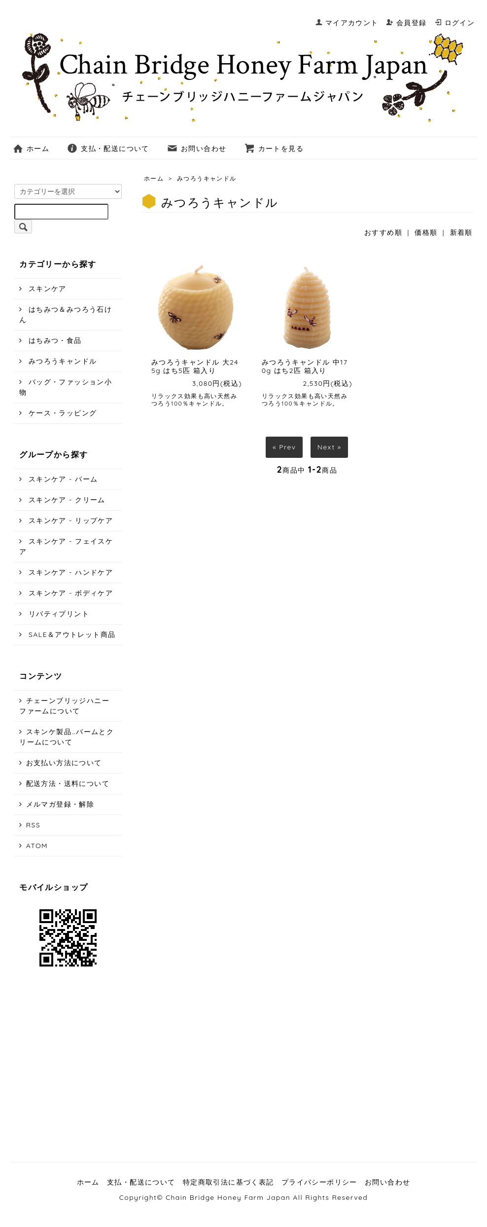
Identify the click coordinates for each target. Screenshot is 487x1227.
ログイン (454, 22)
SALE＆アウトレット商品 (71, 634)
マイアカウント (347, 22)
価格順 (426, 232)
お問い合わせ (196, 148)
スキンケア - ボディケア (69, 593)
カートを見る (274, 148)
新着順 (461, 232)
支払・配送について (108, 148)
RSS (33, 824)
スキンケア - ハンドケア (69, 572)
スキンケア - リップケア (69, 520)
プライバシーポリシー (319, 1182)
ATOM (37, 845)
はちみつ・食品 (54, 340)
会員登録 (406, 22)
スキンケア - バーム (62, 479)
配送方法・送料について (67, 783)
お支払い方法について (64, 762)
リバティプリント (57, 613)
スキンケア (46, 288)
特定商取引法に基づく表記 (228, 1182)
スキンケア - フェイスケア (66, 546)
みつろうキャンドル (207, 178)
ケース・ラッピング (61, 413)
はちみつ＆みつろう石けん (65, 314)
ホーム (30, 148)
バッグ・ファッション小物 (65, 387)
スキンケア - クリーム (65, 499)
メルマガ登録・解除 (60, 804)
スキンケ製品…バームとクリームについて (66, 736)
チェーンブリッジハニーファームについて (64, 705)
